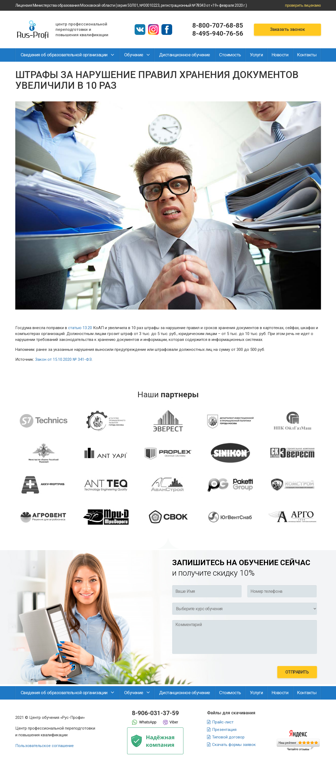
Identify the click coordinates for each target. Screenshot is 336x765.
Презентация (224, 729)
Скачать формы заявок (234, 744)
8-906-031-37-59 (155, 713)
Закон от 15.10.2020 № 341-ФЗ (63, 359)
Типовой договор (228, 737)
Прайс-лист (223, 722)
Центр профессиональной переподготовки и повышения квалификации (82, 29)
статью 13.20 (80, 327)
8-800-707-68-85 (217, 25)
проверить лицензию (303, 5)
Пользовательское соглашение (44, 745)
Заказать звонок (287, 29)
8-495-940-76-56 (217, 33)
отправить (297, 672)
